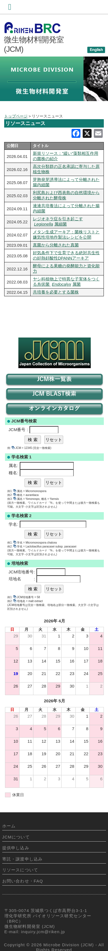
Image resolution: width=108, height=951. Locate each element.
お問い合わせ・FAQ (22, 881)
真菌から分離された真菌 (56, 245)
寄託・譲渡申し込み (22, 859)
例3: (11, 498)
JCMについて (16, 837)
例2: (11, 495)
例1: (11, 491)
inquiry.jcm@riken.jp (43, 931)
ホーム (9, 825)
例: (10, 447)
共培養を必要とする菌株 (56, 292)
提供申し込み (15, 847)
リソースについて (20, 869)
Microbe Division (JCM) (68, 944)
